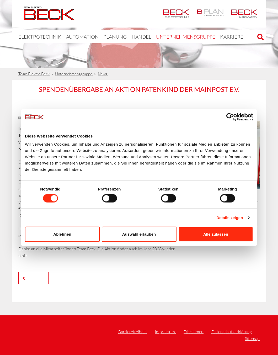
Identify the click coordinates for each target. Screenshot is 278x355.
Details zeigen (229, 217)
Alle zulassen (215, 234)
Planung (102, 36)
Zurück (35, 277)
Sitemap (252, 338)
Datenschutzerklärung (231, 331)
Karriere (205, 36)
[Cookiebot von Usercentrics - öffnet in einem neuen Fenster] (230, 117)
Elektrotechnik (176, 13)
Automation (244, 13)
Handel (127, 36)
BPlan (210, 13)
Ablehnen (62, 234)
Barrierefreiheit (132, 331)
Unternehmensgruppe (165, 36)
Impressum (165, 331)
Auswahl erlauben (139, 234)
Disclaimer (194, 331)
